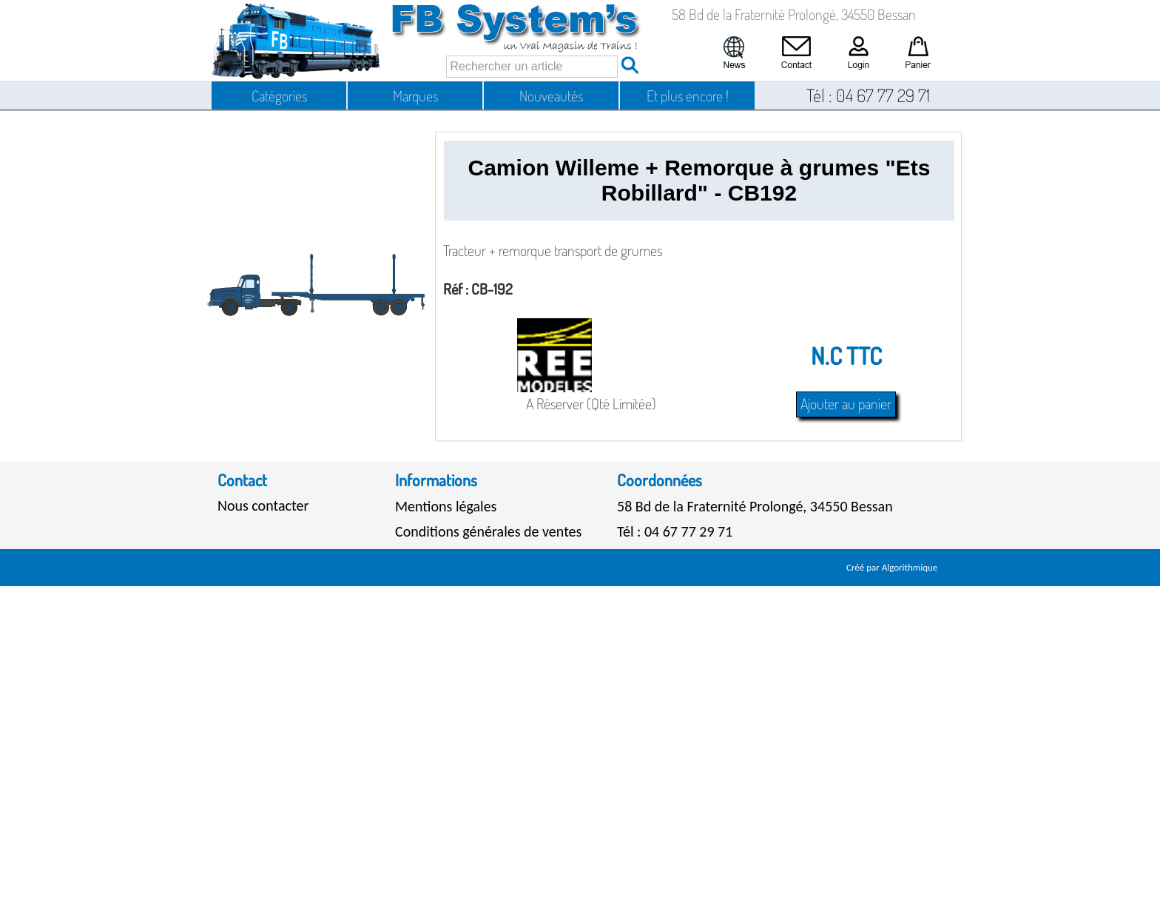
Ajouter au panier (845, 403)
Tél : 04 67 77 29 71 (674, 531)
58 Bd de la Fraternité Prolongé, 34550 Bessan (755, 506)
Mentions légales (445, 506)
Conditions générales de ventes (488, 531)
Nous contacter (263, 505)
